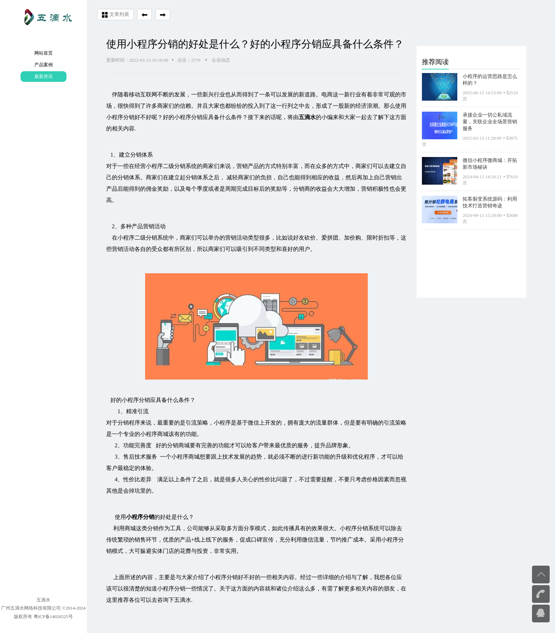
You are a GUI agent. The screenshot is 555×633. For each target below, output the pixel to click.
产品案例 (43, 64)
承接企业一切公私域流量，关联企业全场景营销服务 (490, 121)
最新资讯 (43, 76)
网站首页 (43, 53)
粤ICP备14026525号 (53, 616)
